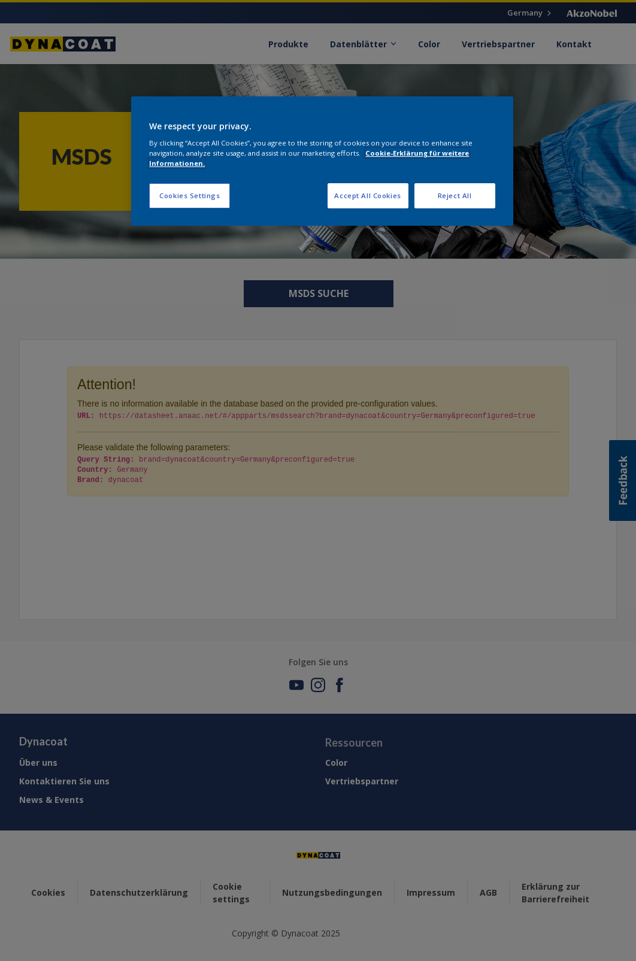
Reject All (455, 195)
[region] (322, 161)
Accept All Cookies (367, 195)
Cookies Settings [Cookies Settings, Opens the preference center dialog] (189, 195)
